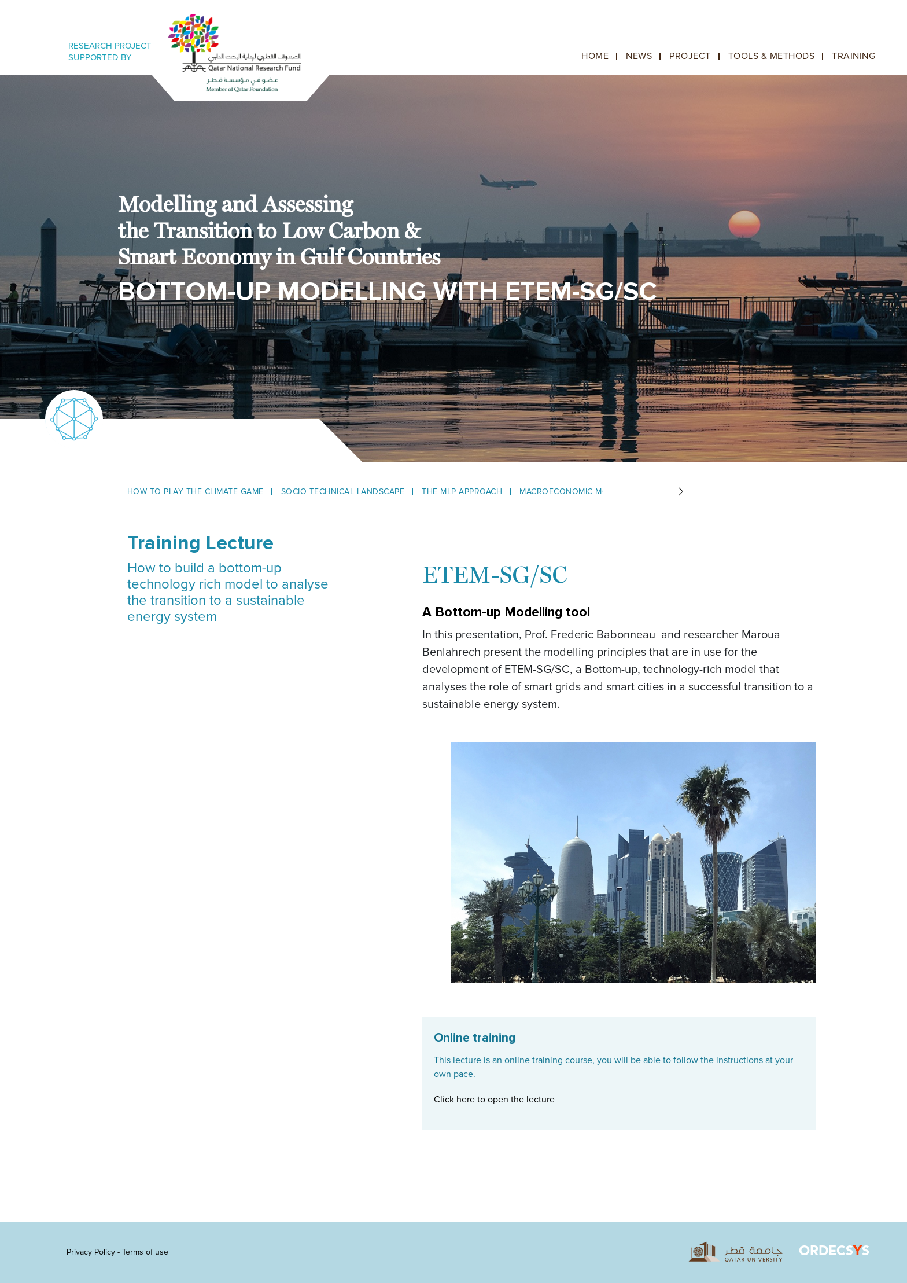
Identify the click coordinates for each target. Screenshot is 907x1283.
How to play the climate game (195, 492)
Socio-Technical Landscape (343, 492)
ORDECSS (834, 1252)
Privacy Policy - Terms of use (117, 1252)
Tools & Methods (771, 56)
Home (595, 56)
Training (853, 56)
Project (690, 56)
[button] (680, 492)
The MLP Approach (462, 492)
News (639, 56)
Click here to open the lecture (494, 1099)
